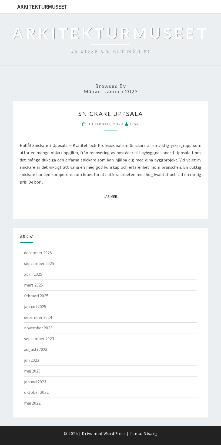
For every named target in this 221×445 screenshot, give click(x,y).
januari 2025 (35, 306)
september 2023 (39, 338)
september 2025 (39, 263)
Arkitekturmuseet (42, 6)
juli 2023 (31, 360)
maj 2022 (32, 403)
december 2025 (38, 252)
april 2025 (33, 274)
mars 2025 (33, 285)
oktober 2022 (36, 392)
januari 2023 (35, 381)
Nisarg (150, 433)
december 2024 (38, 317)
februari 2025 (36, 295)
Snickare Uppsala (110, 113)
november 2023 (38, 327)
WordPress (114, 433)
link (134, 124)
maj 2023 (32, 371)
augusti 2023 (35, 349)
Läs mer (112, 196)
